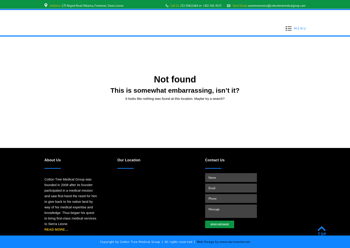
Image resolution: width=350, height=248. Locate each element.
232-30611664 (182, 6)
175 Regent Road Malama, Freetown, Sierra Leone (94, 6)
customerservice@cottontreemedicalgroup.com (275, 6)
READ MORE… (56, 229)
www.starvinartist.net (235, 242)
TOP (322, 233)
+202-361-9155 (208, 6)
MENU (300, 28)
